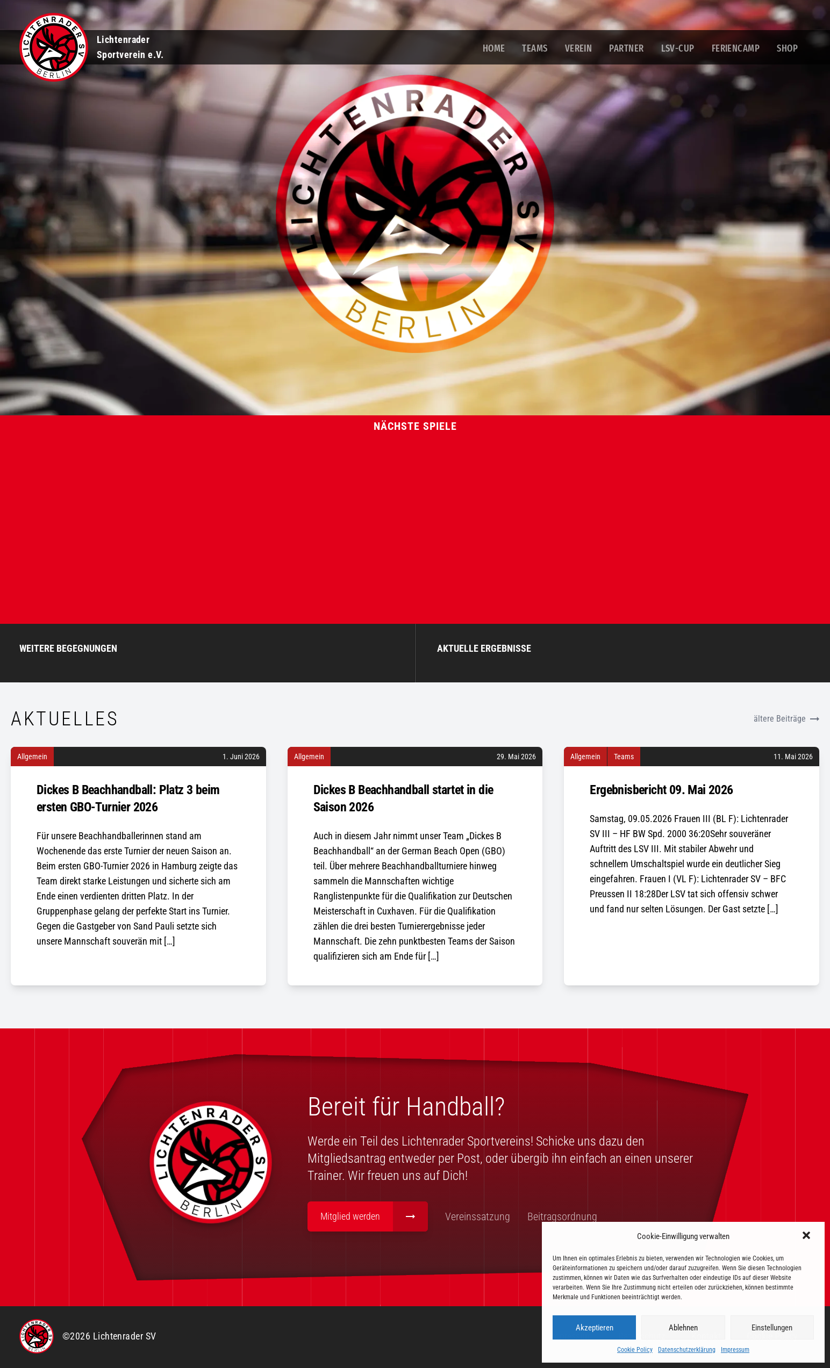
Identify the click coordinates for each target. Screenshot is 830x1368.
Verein (578, 48)
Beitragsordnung (583, 1218)
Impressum (735, 1349)
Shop (787, 48)
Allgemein (32, 758)
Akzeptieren (594, 1328)
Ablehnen (683, 1328)
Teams (534, 48)
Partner (626, 48)
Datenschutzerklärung (686, 1349)
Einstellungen (772, 1328)
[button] (807, 1236)
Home (494, 48)
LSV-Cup (678, 48)
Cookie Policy (635, 1349)
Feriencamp (736, 48)
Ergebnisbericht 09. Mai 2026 (661, 791)
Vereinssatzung (498, 1218)
